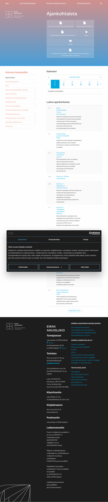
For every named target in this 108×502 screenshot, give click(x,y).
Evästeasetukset (54, 267)
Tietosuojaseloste (77, 377)
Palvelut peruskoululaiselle (80, 347)
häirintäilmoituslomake (79, 385)
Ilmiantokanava (76, 382)
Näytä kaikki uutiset (74, 311)
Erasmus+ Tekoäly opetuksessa (62, 177)
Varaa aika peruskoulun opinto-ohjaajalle (85, 360)
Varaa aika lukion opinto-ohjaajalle (83, 357)
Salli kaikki (85, 267)
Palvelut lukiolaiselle (78, 344)
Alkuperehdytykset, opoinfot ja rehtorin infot (62, 33)
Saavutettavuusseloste (79, 380)
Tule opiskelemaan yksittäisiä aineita (83, 333)
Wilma (86, 33)
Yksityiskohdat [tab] (54, 239)
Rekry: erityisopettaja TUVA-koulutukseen (61, 111)
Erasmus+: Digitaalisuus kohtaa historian (62, 186)
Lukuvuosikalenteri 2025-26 (84, 24)
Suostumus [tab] (22, 239)
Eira (7, 3)
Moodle (70, 42)
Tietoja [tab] (85, 239)
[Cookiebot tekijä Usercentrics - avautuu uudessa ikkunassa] (90, 233)
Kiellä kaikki (23, 267)
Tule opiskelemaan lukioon (80, 327)
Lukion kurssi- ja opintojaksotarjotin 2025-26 (61, 24)
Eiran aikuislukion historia (80, 374)
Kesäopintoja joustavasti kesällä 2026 (62, 136)
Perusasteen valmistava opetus (60, 155)
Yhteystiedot (75, 372)
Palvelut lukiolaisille (16, 72)
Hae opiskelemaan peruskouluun (82, 330)
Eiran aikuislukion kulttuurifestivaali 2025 (62, 292)
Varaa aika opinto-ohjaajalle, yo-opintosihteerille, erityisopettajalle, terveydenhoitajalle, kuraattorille (70, 52)
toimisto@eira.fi (53, 363)
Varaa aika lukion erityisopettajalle (82, 355)
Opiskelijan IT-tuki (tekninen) (81, 363)
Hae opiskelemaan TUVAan (80, 335)
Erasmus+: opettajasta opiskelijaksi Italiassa (60, 210)
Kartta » (50, 343)
